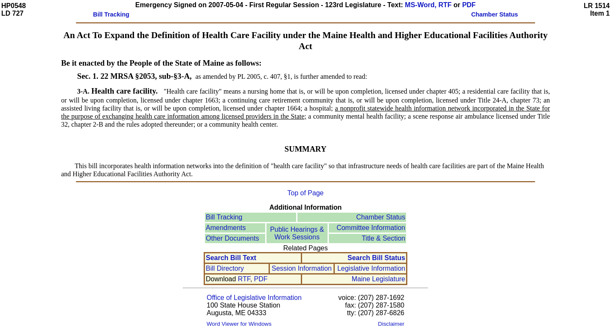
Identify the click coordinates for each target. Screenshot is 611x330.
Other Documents (232, 238)
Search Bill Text (231, 257)
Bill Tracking (224, 217)
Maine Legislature (378, 279)
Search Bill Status (376, 257)
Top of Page (305, 193)
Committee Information (370, 227)
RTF (244, 279)
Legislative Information (371, 268)
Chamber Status (380, 217)
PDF (469, 4)
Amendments (226, 227)
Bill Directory (225, 268)
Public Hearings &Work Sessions (297, 233)
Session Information (301, 268)
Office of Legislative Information (254, 297)
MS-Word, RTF (428, 4)
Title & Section (383, 238)
